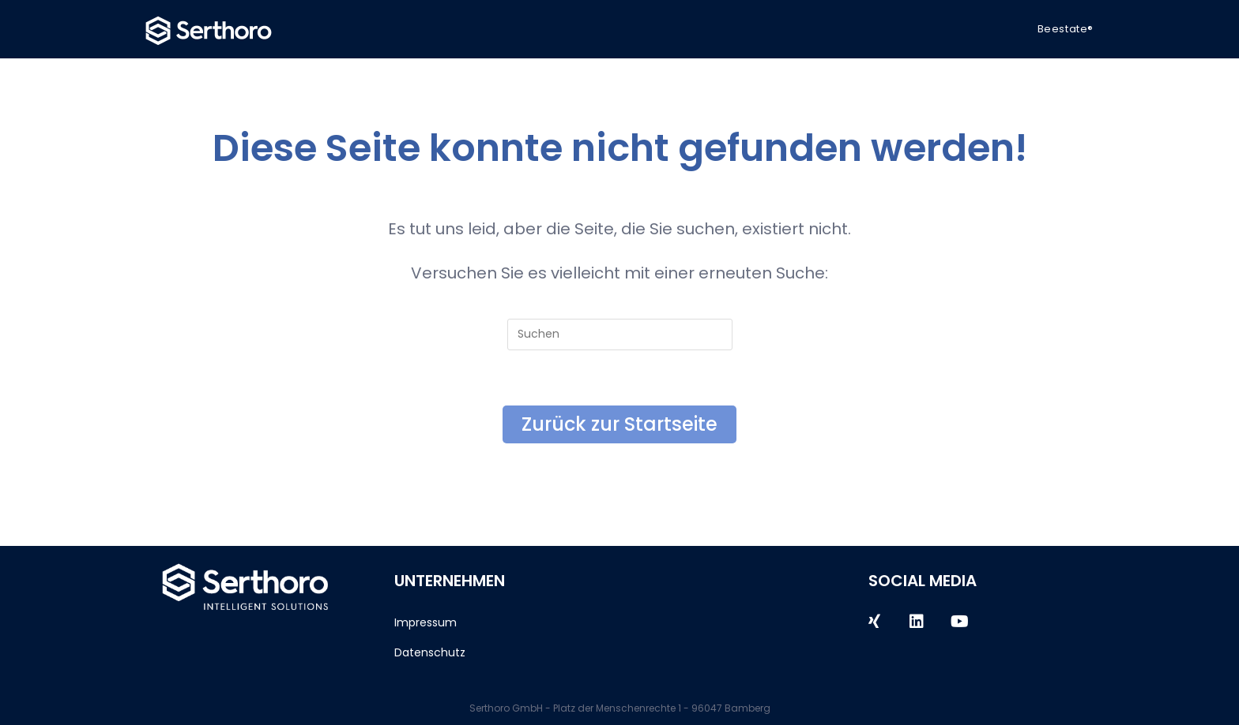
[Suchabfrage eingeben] (619, 334)
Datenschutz (429, 652)
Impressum (425, 622)
